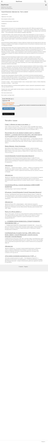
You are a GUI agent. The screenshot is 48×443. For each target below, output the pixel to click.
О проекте (21, 266)
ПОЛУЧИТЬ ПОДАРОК (9, 108)
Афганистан (9, 165)
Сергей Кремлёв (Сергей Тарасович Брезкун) (19, 156)
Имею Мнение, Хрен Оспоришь (15, 146)
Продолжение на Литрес (8, 113)
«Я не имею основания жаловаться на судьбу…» (20, 256)
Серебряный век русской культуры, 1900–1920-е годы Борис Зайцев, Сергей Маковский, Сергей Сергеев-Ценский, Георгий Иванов (22, 234)
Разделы (26, 266)
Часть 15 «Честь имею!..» (13, 211)
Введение (43, 441)
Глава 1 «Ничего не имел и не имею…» (17, 124)
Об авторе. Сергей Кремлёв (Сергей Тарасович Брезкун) (23, 192)
